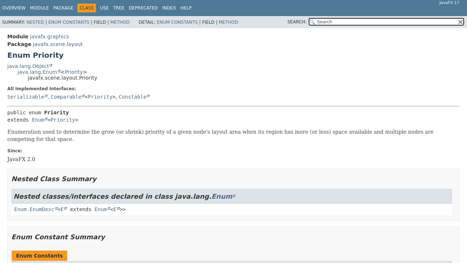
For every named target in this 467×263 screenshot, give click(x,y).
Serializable (25, 97)
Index (169, 8)
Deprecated (143, 8)
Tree (118, 8)
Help (186, 8)
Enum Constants (68, 22)
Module (39, 8)
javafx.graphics (49, 36)
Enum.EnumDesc (34, 209)
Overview (14, 8)
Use (104, 8)
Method (120, 22)
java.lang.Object (28, 66)
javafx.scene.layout (57, 44)
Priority (74, 72)
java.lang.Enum (37, 72)
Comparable (66, 97)
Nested (35, 22)
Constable (133, 97)
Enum (38, 120)
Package (63, 8)
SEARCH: (297, 21)
